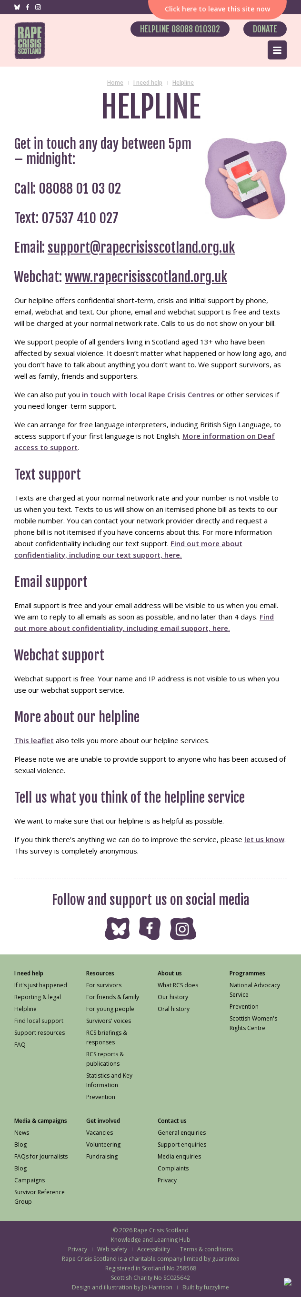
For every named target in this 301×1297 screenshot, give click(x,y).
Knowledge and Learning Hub (151, 1240)
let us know (264, 839)
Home (115, 83)
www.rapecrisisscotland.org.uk (146, 277)
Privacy (77, 1249)
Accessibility (153, 1249)
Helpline (183, 83)
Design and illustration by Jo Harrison (122, 1287)
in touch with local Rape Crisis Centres (148, 394)
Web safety (112, 1249)
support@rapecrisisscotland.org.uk (141, 247)
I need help (147, 83)
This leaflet (34, 740)
